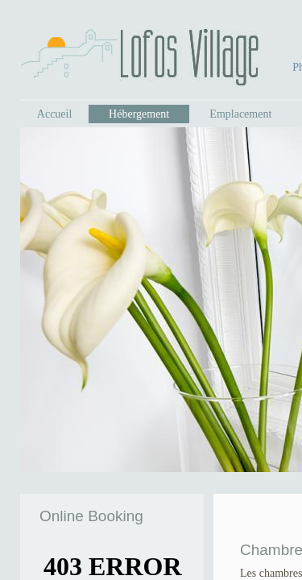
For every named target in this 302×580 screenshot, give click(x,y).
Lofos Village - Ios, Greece (139, 57)
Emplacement (240, 114)
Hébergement (139, 114)
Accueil (54, 114)
